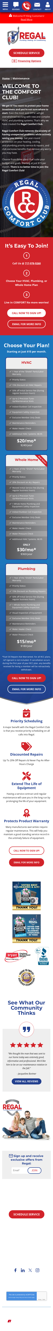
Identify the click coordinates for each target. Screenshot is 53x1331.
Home (6, 78)
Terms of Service (28, 1297)
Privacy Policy (19, 1297)
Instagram (37, 1270)
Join (34, 1170)
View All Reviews (26, 1081)
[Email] (21, 1170)
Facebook (15, 1270)
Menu (5, 9)
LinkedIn (23, 1270)
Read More (26, 19)
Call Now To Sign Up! (26, 313)
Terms (44, 1299)
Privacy (39, 1299)
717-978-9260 (26, 6)
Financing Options (29, 61)
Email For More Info (26, 324)
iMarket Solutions (21, 1321)
